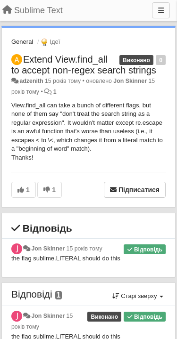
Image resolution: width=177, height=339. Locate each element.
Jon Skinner (130, 81)
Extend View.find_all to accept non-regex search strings (83, 64)
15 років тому (84, 248)
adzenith (31, 81)
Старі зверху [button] (137, 295)
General (22, 41)
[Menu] (161, 10)
